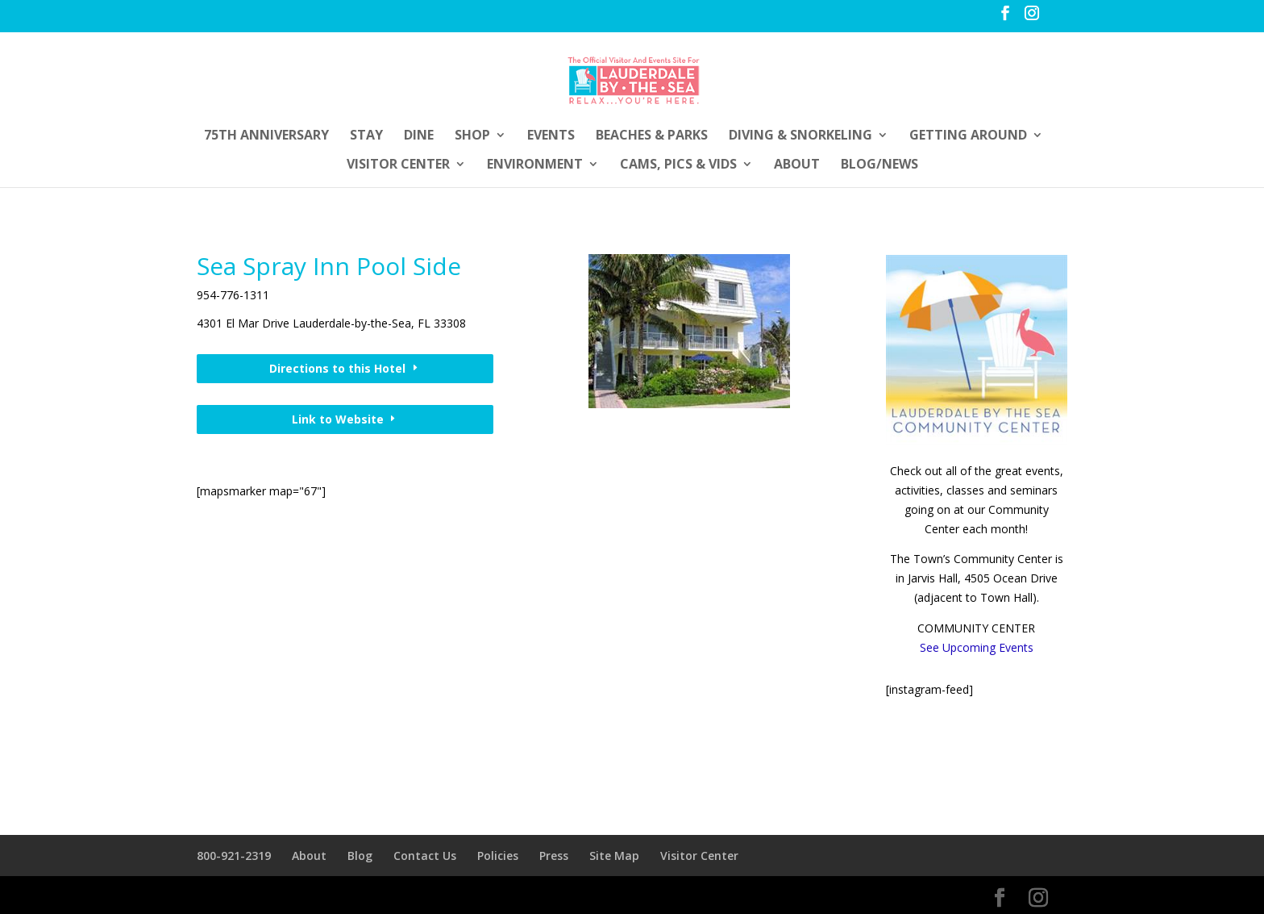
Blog (359, 855)
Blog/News (879, 165)
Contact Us (424, 855)
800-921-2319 (234, 855)
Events (551, 136)
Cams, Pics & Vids (678, 165)
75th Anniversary (266, 136)
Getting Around (968, 136)
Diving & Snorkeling (800, 136)
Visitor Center (398, 165)
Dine (419, 136)
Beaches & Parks (652, 136)
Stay (366, 136)
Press (553, 855)
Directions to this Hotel (337, 368)
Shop (472, 136)
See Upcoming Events (976, 647)
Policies (497, 855)
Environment (535, 165)
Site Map (614, 855)
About (797, 165)
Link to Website (338, 419)
